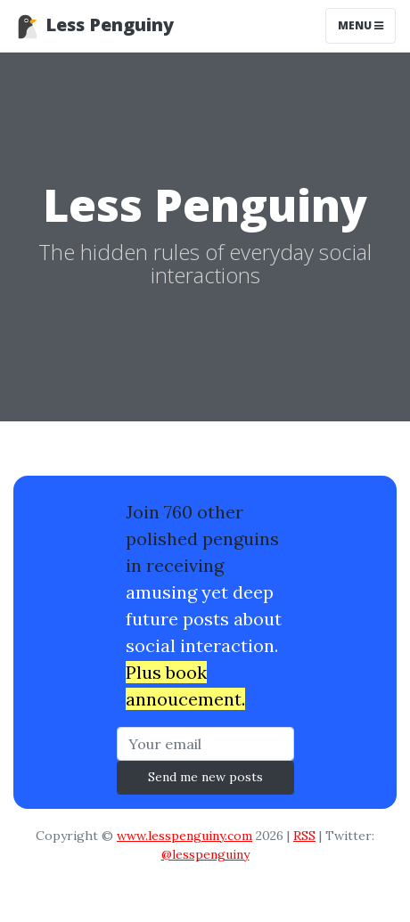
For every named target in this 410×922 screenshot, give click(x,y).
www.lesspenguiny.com (184, 836)
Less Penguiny (94, 26)
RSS (304, 836)
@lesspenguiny (205, 854)
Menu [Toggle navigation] (360, 25)
